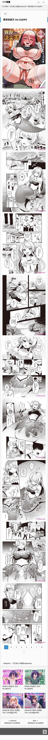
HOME (5, 6)
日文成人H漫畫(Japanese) (18, 6)
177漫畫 (6, 2)
